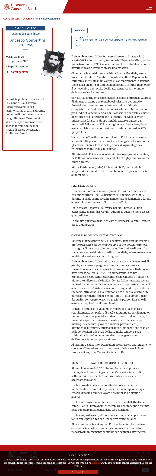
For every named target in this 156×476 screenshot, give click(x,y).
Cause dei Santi (11, 18)
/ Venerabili (27, 18)
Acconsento (78, 472)
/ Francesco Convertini (47, 18)
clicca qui (96, 462)
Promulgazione (17, 71)
